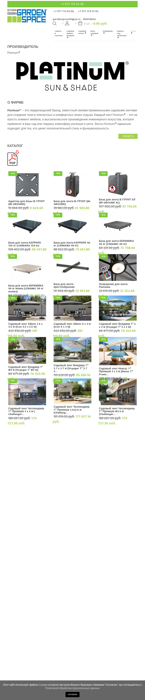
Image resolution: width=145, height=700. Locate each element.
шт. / (91, 24)
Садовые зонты (82, 32)
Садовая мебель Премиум (70, 34)
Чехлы (133, 32)
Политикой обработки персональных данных (72, 688)
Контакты (89, 19)
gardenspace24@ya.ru (66, 19)
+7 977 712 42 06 (72, 4)
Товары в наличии (58, 33)
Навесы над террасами (121, 34)
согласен (72, 694)
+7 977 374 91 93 (88, 11)
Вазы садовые (94, 33)
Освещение (108, 32)
